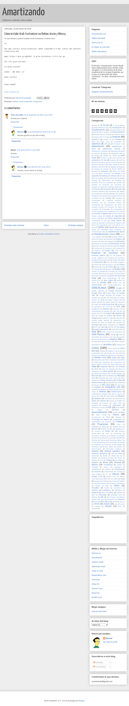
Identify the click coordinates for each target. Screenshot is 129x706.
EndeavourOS (120, 248)
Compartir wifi (96, 198)
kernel (113, 335)
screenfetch (113, 442)
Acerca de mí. (97, 43)
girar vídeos (108, 280)
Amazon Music (119, 134)
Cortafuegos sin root (99, 220)
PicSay (115, 412)
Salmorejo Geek (98, 566)
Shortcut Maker (108, 447)
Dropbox (119, 239)
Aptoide (105, 155)
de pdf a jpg (98, 225)
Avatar (94, 162)
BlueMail (94, 171)
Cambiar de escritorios (100, 184)
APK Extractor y (116, 144)
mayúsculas (118, 362)
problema (108, 422)
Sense (106, 444)
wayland (95, 493)
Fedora (122, 265)
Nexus (111, 389)
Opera (94, 401)
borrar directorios (105, 173)
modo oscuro (113, 378)
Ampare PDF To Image (101, 137)
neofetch (94, 389)
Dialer (103, 232)
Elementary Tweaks (98, 246)
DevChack (95, 232)
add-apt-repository (116, 130)
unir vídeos (114, 479)
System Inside (97, 562)
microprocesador (116, 373)
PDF (109, 407)
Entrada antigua (75, 225)
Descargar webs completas (111, 229)
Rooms (96, 438)
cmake (120, 193)
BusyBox (118, 180)
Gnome (103, 282)
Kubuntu (105, 339)
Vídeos (117, 486)
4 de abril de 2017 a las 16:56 (28, 150)
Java (102, 327)
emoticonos (98, 248)
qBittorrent (105, 427)
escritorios (111, 258)
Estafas (115, 260)
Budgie (114, 178)
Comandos (103, 196)
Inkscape (95, 325)
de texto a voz (111, 225)
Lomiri (120, 351)
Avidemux (102, 162)
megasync (104, 367)
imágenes (95, 318)
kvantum (113, 339)
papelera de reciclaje (100, 405)
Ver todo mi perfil (110, 642)
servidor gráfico (117, 444)
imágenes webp (107, 318)
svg (121, 456)
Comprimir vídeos (114, 202)
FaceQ (96, 264)
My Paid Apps (120, 385)
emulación (108, 248)
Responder (15, 122)
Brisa (108, 178)
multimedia (121, 382)
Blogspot (122, 167)
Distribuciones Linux (104, 234)
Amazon (108, 134)
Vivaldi (107, 488)
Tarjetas (94, 460)
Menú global (108, 371)
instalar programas (108, 325)
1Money (94, 125)
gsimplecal (98, 306)
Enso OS (118, 250)
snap (120, 453)
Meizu (113, 366)
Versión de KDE (101, 486)
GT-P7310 (109, 306)
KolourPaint (95, 337)
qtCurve (95, 429)
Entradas (98, 662)
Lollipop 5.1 (112, 351)
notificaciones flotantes (100, 394)
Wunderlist (115, 502)
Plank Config (101, 415)
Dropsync (95, 241)
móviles (119, 380)
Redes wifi (109, 431)
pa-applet (95, 403)
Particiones (117, 405)
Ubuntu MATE (103, 479)
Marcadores (98, 360)
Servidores (95, 447)
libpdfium (97, 344)
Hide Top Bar (117, 311)
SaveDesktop (101, 442)
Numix (94, 396)
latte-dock (97, 341)
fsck (102, 273)
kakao (114, 329)
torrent (106, 467)
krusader (122, 337)
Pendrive (115, 410)
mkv (93, 378)
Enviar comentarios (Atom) (49, 234)
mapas (114, 358)
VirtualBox (95, 488)
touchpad (117, 467)
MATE (123, 360)
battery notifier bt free (115, 164)
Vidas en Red (97, 571)
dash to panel (106, 223)
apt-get (97, 155)
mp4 (107, 382)
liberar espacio (120, 341)
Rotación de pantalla (109, 438)
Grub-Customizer (25, 101)
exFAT (123, 260)
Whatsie (94, 497)
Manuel (20, 132)
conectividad (96, 205)
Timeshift (95, 467)
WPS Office (104, 502)
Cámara (119, 182)
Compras (119, 198)
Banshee (95, 164)
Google (119, 288)
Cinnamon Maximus (98, 191)
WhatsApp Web (116, 495)
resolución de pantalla (117, 436)
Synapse (104, 458)
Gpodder (103, 298)
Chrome (97, 189)
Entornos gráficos (98, 255)
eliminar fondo (112, 246)
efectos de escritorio (101, 243)
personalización (99, 412)
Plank (123, 412)
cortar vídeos (116, 220)
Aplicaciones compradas (100, 151)
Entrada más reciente (14, 225)
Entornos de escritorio (105, 253)
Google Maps (110, 293)
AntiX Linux (104, 142)
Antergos (118, 139)
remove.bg (117, 433)
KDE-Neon (118, 332)
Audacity (113, 160)
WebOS (119, 492)
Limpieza (119, 344)
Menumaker (121, 371)
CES (123, 187)
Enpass (107, 250)
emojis (122, 246)
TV (107, 474)
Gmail (94, 282)
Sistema (95, 451)
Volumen (95, 490)
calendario (109, 182)
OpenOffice (108, 398)
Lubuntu (106, 353)
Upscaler (97, 481)
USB (104, 481)
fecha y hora (112, 264)
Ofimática (121, 396)
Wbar (111, 493)
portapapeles (117, 419)
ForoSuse (96, 580)
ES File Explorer (116, 255)
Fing (103, 267)
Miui (119, 375)
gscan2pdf (121, 304)
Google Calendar (98, 291)
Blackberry (95, 167)
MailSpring (104, 355)
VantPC (122, 481)
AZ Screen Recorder (115, 162)
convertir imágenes (101, 214)
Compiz (108, 198)
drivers (101, 239)
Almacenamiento (118, 132)
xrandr (122, 504)
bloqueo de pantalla (101, 169)
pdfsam (99, 410)
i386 (93, 315)
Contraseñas (117, 209)
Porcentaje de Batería (100, 419)
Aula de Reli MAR (99, 611)
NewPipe (103, 389)
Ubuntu (115, 474)
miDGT (104, 376)
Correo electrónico (115, 218)
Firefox (110, 267)
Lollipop (102, 351)
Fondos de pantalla (98, 271)
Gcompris (110, 273)
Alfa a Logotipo (104, 132)
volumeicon (117, 488)
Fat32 (103, 264)
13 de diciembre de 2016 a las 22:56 (38, 115)
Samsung (103, 440)
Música (96, 385)
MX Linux (106, 385)
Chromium (107, 189)
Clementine (112, 191)
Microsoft (95, 376)
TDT (101, 460)
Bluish (115, 171)
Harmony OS (117, 309)
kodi (120, 334)
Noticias (102, 391)
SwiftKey (95, 458)
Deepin (111, 227)
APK (105, 144)
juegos (122, 327)
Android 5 (95, 139)
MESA (96, 373)
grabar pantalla (97, 302)
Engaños (98, 250)
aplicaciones (98, 146)
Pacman (105, 403)
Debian (15, 101)
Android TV (107, 139)
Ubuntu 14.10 (111, 476)
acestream (121, 125)
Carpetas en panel (98, 187)
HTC (101, 313)
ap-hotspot (117, 142)
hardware (106, 309)
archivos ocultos (106, 158)
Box (121, 176)
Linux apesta (112, 348)
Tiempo (119, 465)
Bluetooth (104, 171)
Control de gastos (98, 211)
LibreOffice (107, 344)
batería (102, 164)
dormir (94, 239)
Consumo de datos (115, 207)
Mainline (113, 355)
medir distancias (116, 364)
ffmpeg (96, 267)
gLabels (119, 280)
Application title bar (118, 153)
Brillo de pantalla (97, 178)
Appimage (114, 151)
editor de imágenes (107, 241)
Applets (105, 153)
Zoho (119, 506)
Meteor (104, 373)
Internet (122, 325)
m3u (113, 353)
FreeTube (95, 273)
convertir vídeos (117, 213)
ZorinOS (94, 508)
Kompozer (106, 337)
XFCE (96, 504)
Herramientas (96, 311)
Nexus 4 (119, 389)
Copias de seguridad (114, 216)
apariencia (96, 144)
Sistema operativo (112, 451)
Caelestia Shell (97, 182)
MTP (113, 382)
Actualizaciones (98, 130)
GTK (118, 306)
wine (95, 502)
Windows (121, 499)
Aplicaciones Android (111, 149)
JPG (115, 327)
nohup (94, 391)
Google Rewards (106, 295)
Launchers (107, 341)
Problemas (120, 422)
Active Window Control (101, 127)
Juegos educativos (101, 329)
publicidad (95, 427)
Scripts (122, 442)
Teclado (109, 460)
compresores (96, 200)
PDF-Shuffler (120, 407)
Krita (114, 337)
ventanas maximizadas (117, 483)
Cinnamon (118, 189)
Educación (121, 241)
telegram (95, 462)
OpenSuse (118, 398)
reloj (107, 433)
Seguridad (97, 444)
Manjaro (122, 355)
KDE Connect (107, 332)
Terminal (117, 462)
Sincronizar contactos (113, 449)
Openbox (97, 398)
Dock (106, 237)
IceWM (100, 315)
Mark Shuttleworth (111, 360)
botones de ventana (109, 176)
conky (120, 205)
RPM (120, 438)
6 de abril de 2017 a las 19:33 (38, 167)
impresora (119, 318)
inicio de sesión (106, 322)
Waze (103, 492)
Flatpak (96, 269)
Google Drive (97, 293)
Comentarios (99, 667)
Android (116, 137)
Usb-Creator (113, 481)
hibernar (107, 311)
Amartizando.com (99, 34)
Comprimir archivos (113, 200)
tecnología (118, 460)
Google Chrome (114, 291)
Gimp (94, 278)
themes (95, 465)
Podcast (118, 417)
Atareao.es (96, 553)
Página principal (98, 38)
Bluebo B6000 (117, 169)
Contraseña (106, 209)
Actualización (117, 128)
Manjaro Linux (100, 357)
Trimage (119, 471)
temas (105, 462)
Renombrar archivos (99, 436)
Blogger (113, 167)
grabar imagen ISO (115, 300)
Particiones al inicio (98, 407)
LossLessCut (96, 353)
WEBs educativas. (99, 51)
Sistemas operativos (99, 453)
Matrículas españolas (102, 362)
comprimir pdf (97, 202)
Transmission (108, 471)
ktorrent (96, 339)
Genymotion (121, 273)
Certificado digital (113, 187)
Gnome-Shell (97, 285)
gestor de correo (116, 276)
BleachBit (105, 167)
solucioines (95, 456)
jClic (109, 327)
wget (93, 495)
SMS (112, 453)
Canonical (117, 184)
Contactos (95, 209)
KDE (94, 331)
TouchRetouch (96, 469)
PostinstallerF (96, 422)
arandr (114, 155)
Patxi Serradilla (17, 115)
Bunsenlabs (106, 180)
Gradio (96, 304)
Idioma (118, 316)
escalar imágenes (98, 258)
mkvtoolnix (101, 378)
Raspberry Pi (120, 429)
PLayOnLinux (96, 417)
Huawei (109, 313)
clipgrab (122, 191)
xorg (115, 504)
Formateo (111, 271)
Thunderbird (108, 465)
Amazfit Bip (98, 134)
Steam (113, 456)
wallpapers (107, 490)
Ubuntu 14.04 (97, 477)
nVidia (101, 396)
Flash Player (120, 267)
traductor (108, 469)
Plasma (116, 415)
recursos (98, 431)
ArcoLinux (118, 158)
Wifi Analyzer (111, 497)
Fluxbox (117, 269)
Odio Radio (110, 396)
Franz (120, 271)
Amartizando (23, 12)
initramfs (119, 322)
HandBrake (95, 309)
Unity (123, 479)
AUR (120, 160)
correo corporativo (98, 218)
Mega (94, 366)
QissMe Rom (117, 427)
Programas (37, 101)
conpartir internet (98, 207)
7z (113, 125)
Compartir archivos (116, 196)
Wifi (101, 497)
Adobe (94, 132)
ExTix (108, 262)
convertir (122, 211)
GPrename (113, 298)
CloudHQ (97, 193)
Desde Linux (97, 597)
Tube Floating (97, 474)
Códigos (94, 196)
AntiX (93, 142)
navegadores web (112, 387)
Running (94, 440)
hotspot (94, 313)
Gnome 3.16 (116, 282)
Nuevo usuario (116, 394)
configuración (108, 205)
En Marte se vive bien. (101, 47)
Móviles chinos (97, 382)
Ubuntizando (97, 557)
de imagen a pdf (119, 223)
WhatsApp (103, 495)
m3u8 (120, 353)
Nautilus (97, 387)
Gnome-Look (97, 588)
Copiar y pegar (97, 216)
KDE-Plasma (98, 334)
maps (123, 358)
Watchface (118, 490)
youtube (108, 506)
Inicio (46, 225)
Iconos (109, 316)
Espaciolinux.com (99, 575)
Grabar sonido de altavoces (115, 302)
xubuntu (97, 506)
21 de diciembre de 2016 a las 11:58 (41, 132)
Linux (95, 348)
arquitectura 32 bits (99, 160)
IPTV (96, 327)
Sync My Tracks (116, 458)
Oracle (111, 401)
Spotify (105, 456)
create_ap (95, 223)
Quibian (103, 429)
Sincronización (96, 449)
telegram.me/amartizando (102, 92)
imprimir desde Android (100, 320)
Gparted (94, 298)
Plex (108, 417)
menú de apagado (108, 369)
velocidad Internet (100, 483)
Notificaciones (116, 392)
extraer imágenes (119, 262)
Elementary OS (116, 244)
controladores (111, 211)
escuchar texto (105, 260)
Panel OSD (117, 403)
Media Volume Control (99, 364)
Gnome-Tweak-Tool (114, 285)
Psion (119, 424)
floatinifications (106, 269)
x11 (123, 502)
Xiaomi (107, 504)
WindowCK (110, 499)
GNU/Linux (99, 287)
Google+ (119, 295)
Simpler (119, 447)
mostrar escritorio (106, 380)
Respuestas (18, 127)
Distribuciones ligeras (116, 232)
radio (111, 429)
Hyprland (118, 313)
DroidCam (109, 239)
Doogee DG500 (117, 237)
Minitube (112, 376)
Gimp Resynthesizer (110, 278)
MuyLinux (96, 593)
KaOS (120, 329)
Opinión (103, 401)
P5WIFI (119, 401)
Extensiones (98, 262)
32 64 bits (104, 125)
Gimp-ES (95, 584)
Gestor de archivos (100, 276)
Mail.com (95, 355)
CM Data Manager (109, 193)
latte (123, 339)
